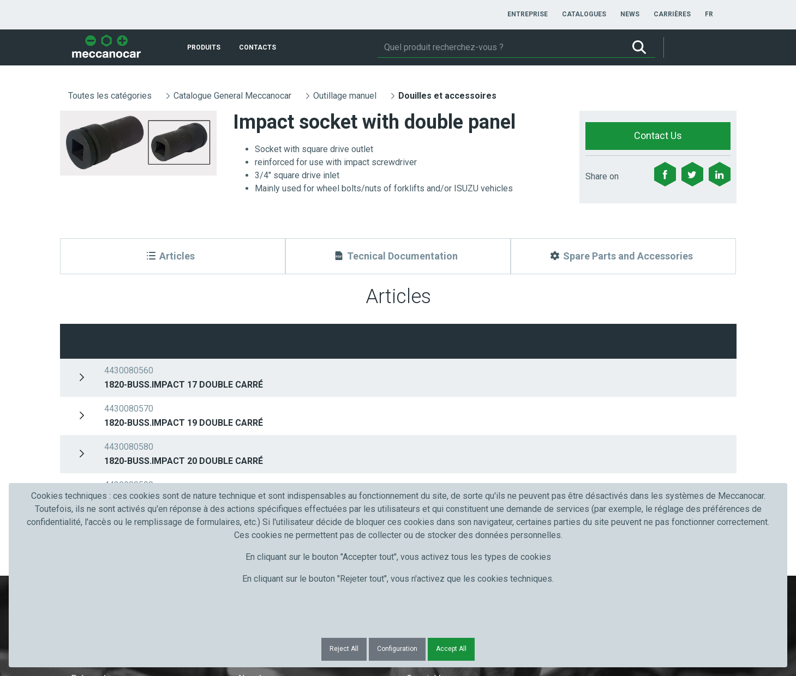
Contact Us (658, 135)
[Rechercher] (500, 47)
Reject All (344, 649)
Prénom (88, 403)
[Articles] (172, 256)
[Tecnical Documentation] (398, 256)
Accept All (451, 649)
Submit (594, 423)
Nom (250, 403)
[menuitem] (527, 14)
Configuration (397, 649)
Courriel (423, 403)
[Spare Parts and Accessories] (623, 256)
